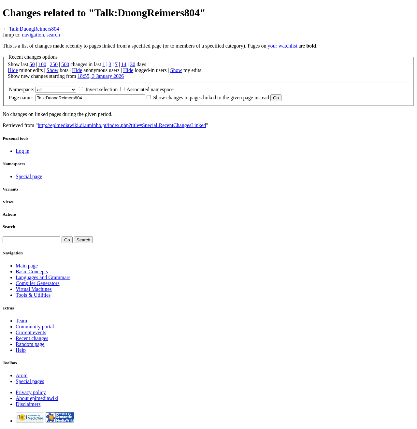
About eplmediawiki (37, 398)
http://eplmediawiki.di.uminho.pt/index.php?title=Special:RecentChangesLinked (122, 125)
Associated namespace (149, 89)
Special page (29, 176)
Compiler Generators (38, 283)
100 (42, 64)
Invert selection (101, 89)
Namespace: (21, 89)
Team (21, 320)
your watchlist (282, 46)
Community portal (35, 326)
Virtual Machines (34, 289)
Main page (27, 265)
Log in (22, 151)
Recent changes (32, 338)
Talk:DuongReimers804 (34, 29)
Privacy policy (31, 392)
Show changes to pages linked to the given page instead (211, 97)
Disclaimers (28, 404)
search (53, 34)
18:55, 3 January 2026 (101, 76)
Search (9, 226)
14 (123, 64)
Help (21, 350)
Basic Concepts (32, 271)
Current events (31, 332)
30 (132, 64)
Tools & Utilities (33, 295)
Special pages (30, 381)
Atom (21, 375)
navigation (33, 34)
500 (65, 64)
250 (54, 64)
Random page (30, 344)
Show (52, 70)
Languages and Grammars (43, 277)
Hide (13, 70)
